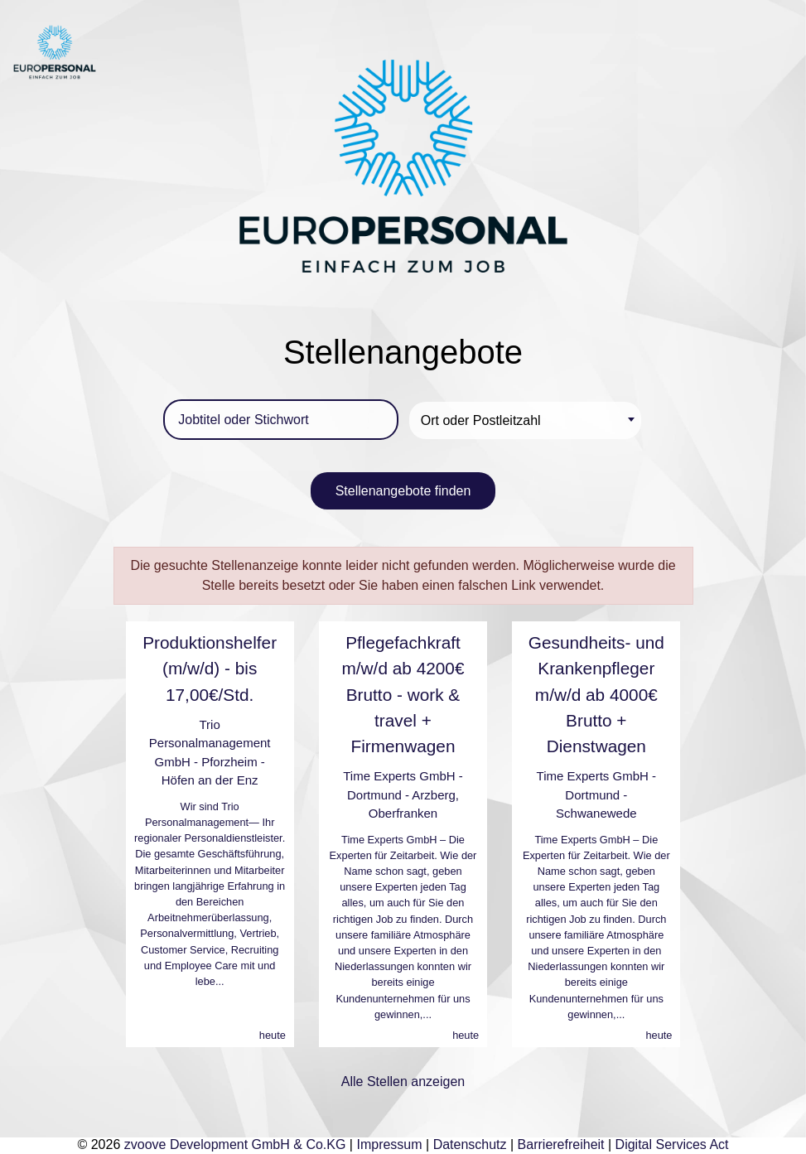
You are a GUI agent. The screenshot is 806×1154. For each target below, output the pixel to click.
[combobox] (525, 420)
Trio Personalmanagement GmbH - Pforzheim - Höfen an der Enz (210, 752)
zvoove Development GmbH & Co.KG (235, 1144)
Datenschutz (470, 1144)
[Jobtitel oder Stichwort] (281, 419)
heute (272, 1035)
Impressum (389, 1144)
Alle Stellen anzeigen (403, 1081)
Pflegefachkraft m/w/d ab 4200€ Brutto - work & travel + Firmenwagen (402, 694)
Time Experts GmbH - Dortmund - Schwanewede (596, 794)
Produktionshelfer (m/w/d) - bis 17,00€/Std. (209, 668)
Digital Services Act (672, 1144)
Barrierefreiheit (561, 1144)
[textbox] (527, 420)
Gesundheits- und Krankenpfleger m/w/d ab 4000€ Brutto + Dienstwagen (596, 694)
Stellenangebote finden (403, 491)
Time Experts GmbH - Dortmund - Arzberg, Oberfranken (402, 794)
